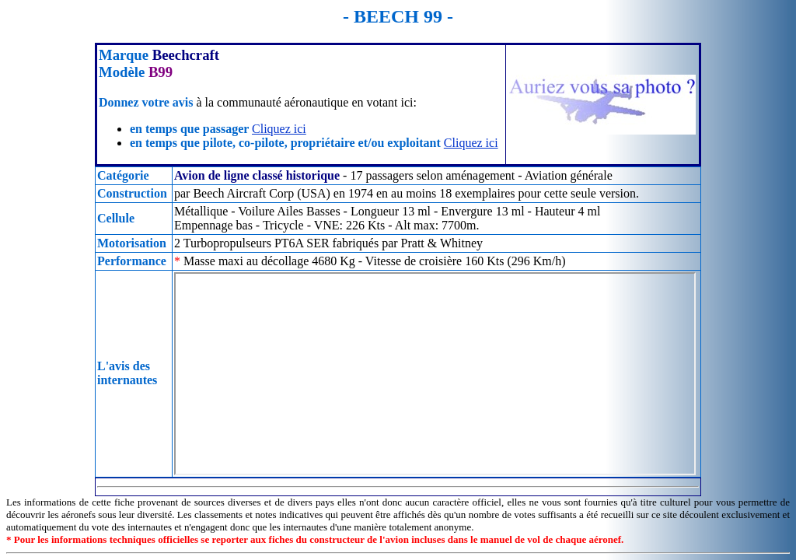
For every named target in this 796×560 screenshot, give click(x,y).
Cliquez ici (279, 128)
